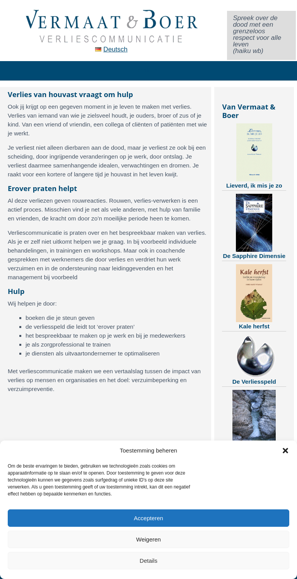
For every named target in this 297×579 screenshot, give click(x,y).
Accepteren (148, 518)
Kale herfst (254, 297)
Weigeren (148, 539)
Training (254, 422)
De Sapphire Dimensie (254, 226)
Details (148, 560)
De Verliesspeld (254, 360)
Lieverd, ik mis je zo (254, 156)
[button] (285, 450)
